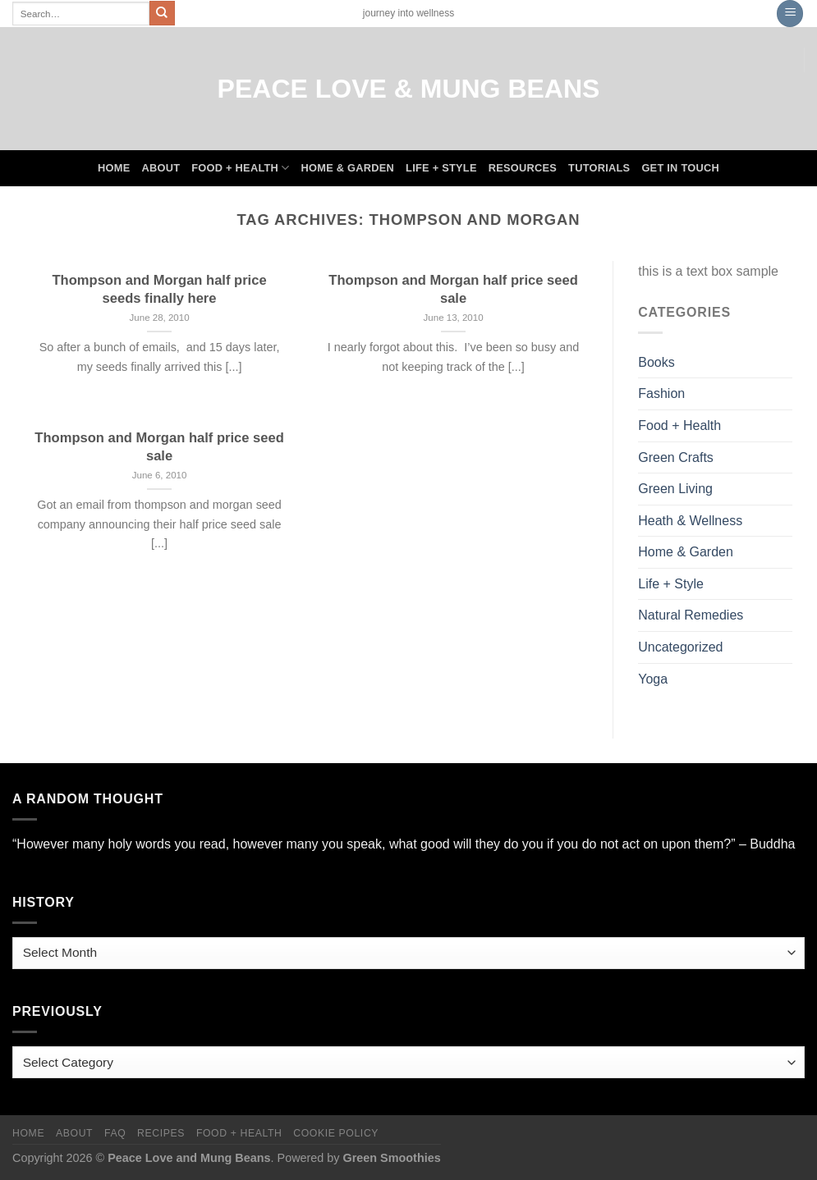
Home (114, 168)
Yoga (653, 679)
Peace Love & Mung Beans (409, 88)
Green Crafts (676, 457)
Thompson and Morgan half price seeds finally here (160, 289)
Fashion (661, 393)
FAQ (115, 1133)
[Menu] (790, 13)
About (160, 168)
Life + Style (441, 168)
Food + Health (240, 168)
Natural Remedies (690, 615)
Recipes (161, 1133)
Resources (523, 168)
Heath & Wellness (690, 521)
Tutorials (599, 168)
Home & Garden (348, 168)
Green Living (675, 489)
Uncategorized (680, 647)
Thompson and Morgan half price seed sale (452, 289)
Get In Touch (680, 168)
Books (656, 362)
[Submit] (161, 13)
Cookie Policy (336, 1133)
